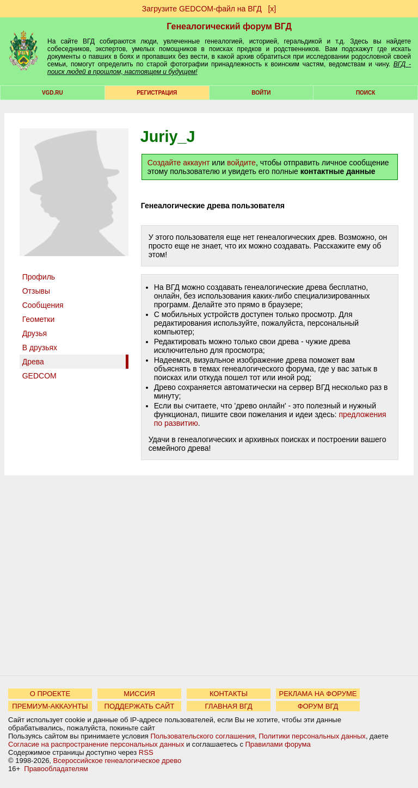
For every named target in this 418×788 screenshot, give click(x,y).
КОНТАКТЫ (229, 694)
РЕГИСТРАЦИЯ (157, 93)
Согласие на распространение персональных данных (96, 744)
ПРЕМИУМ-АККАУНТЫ (50, 706)
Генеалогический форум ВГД (229, 26)
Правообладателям (56, 769)
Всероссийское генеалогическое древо (117, 760)
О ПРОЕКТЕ (50, 694)
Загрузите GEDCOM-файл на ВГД (202, 8)
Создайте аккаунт (178, 162)
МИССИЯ (139, 694)
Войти (261, 93)
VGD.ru (52, 93)
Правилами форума (278, 744)
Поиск (365, 93)
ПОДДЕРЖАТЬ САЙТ (139, 706)
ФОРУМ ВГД (318, 706)
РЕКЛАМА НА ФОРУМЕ (317, 694)
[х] (272, 8)
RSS (146, 752)
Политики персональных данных (312, 736)
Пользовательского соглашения (202, 736)
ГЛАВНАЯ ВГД (229, 706)
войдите (241, 162)
